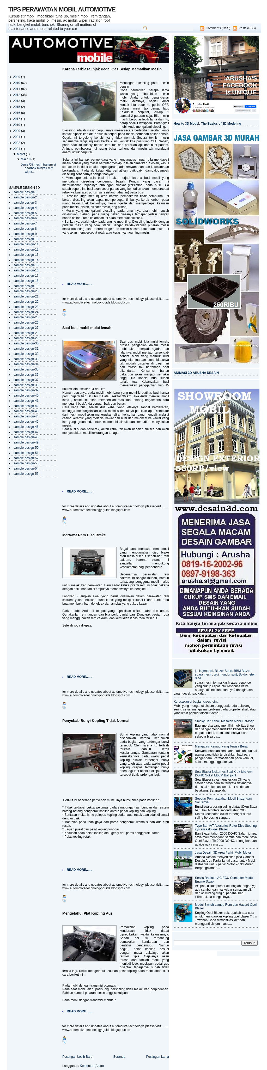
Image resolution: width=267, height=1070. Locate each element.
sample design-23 (26, 307)
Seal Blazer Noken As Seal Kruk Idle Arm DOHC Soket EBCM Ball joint (224, 773)
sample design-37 (26, 380)
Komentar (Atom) (92, 1066)
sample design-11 (26, 244)
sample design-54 (26, 468)
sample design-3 (25, 202)
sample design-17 (26, 275)
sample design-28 (26, 333)
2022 (17, 143)
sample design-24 (26, 312)
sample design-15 (26, 265)
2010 (17, 83)
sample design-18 (26, 281)
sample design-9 (25, 234)
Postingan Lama (157, 1057)
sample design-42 (26, 406)
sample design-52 (26, 458)
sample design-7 (25, 223)
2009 (17, 77)
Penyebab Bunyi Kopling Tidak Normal (95, 721)
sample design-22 (26, 301)
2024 (17, 149)
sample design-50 (26, 447)
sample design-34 (26, 364)
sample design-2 (25, 197)
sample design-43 (26, 411)
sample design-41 (26, 401)
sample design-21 (26, 296)
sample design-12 (26, 249)
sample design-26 (26, 322)
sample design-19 (26, 286)
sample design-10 (26, 239)
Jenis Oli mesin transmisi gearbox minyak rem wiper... (38, 168)
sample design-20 (26, 291)
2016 (17, 113)
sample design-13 (26, 255)
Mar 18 (26, 159)
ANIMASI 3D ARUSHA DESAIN (196, 373)
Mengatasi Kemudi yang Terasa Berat (221, 746)
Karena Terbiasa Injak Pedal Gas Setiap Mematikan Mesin (112, 69)
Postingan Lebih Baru (77, 1057)
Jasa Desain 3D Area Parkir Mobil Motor (223, 852)
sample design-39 (26, 390)
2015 (17, 107)
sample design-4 (25, 208)
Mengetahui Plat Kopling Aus (87, 913)
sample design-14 (26, 260)
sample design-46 (26, 427)
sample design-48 (26, 437)
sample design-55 (26, 474)
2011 (17, 89)
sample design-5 (25, 213)
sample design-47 (26, 432)
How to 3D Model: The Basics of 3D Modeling (207, 123)
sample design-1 (25, 192)
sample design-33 (26, 359)
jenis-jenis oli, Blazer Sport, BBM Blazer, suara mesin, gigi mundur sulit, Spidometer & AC (225, 674)
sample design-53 (26, 463)
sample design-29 (26, 338)
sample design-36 (26, 374)
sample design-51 (26, 453)
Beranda (119, 1057)
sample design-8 (25, 228)
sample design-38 (26, 385)
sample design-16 (26, 270)
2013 (17, 101)
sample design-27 (26, 328)
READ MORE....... (79, 284)
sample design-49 (26, 442)
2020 (17, 131)
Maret (21, 154)
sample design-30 (26, 343)
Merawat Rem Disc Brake (84, 535)
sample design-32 (26, 354)
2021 (17, 137)
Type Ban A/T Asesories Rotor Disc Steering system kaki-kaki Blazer (226, 827)
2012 (17, 95)
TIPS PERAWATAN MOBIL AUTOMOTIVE (62, 9)
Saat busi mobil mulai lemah (86, 328)
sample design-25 (26, 317)
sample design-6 (25, 218)
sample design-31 (26, 348)
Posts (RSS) (247, 28)
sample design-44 (26, 416)
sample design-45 (26, 421)
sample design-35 (26, 369)
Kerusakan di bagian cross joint (195, 701)
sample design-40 (26, 395)
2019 (17, 125)
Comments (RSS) (218, 28)
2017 (17, 119)
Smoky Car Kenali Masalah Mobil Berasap (224, 721)
